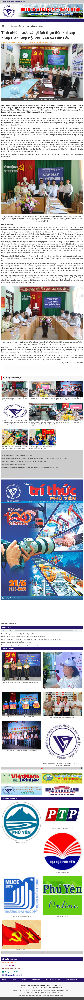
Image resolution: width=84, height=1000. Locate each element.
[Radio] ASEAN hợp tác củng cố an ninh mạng (16, 642)
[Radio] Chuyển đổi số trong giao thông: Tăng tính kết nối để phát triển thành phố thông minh (31, 639)
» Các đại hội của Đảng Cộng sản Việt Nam (13, 465)
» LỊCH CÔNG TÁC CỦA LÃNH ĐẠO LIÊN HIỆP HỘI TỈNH (16, 457)
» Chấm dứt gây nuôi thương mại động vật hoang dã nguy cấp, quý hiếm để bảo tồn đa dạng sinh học (29, 468)
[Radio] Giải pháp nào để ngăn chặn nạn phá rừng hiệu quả (20, 645)
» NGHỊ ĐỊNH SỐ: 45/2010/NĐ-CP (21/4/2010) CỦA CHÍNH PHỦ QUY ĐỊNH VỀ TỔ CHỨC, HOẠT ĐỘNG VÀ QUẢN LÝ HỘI (33, 460)
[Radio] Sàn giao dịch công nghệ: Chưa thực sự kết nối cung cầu (22, 634)
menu (2, 20)
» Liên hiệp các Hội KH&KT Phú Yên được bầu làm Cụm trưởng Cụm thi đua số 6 (23, 463)
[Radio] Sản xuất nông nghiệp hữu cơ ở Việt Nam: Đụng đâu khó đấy (23, 636)
